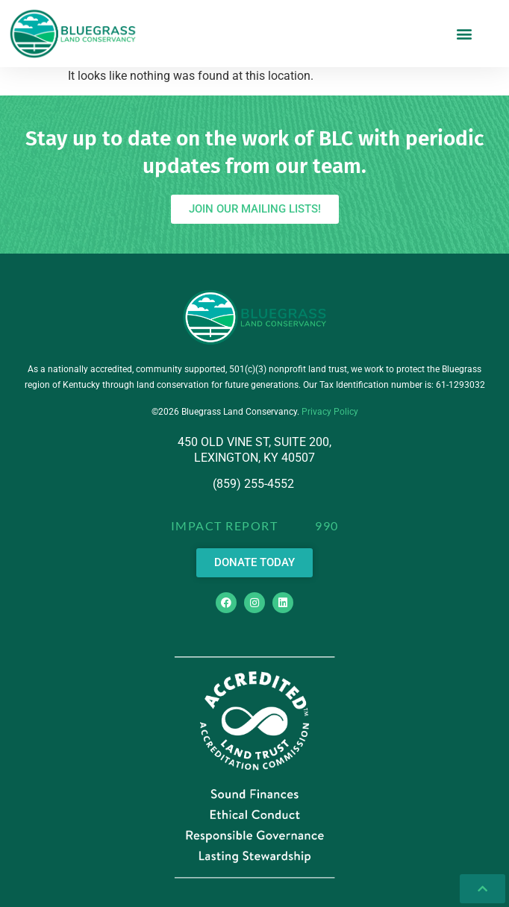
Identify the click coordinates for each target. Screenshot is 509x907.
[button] (464, 33)
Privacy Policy (330, 412)
